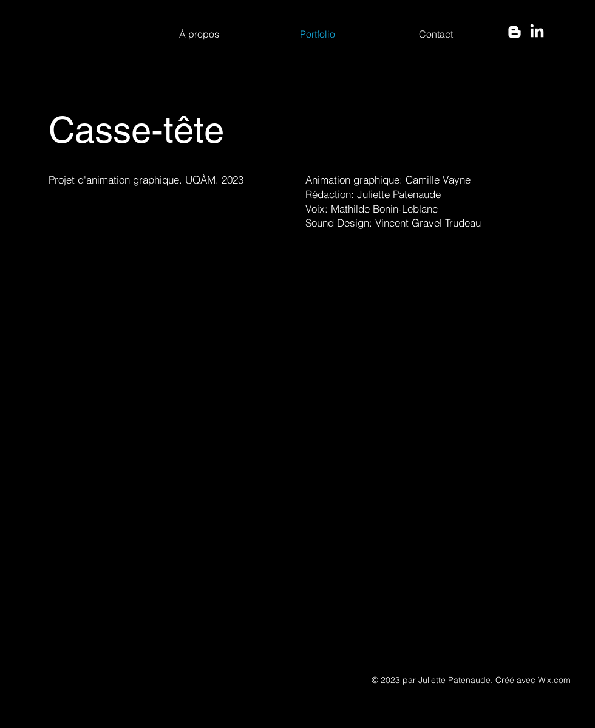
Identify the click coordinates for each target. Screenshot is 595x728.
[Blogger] (514, 32)
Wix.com (554, 680)
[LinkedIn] (537, 32)
